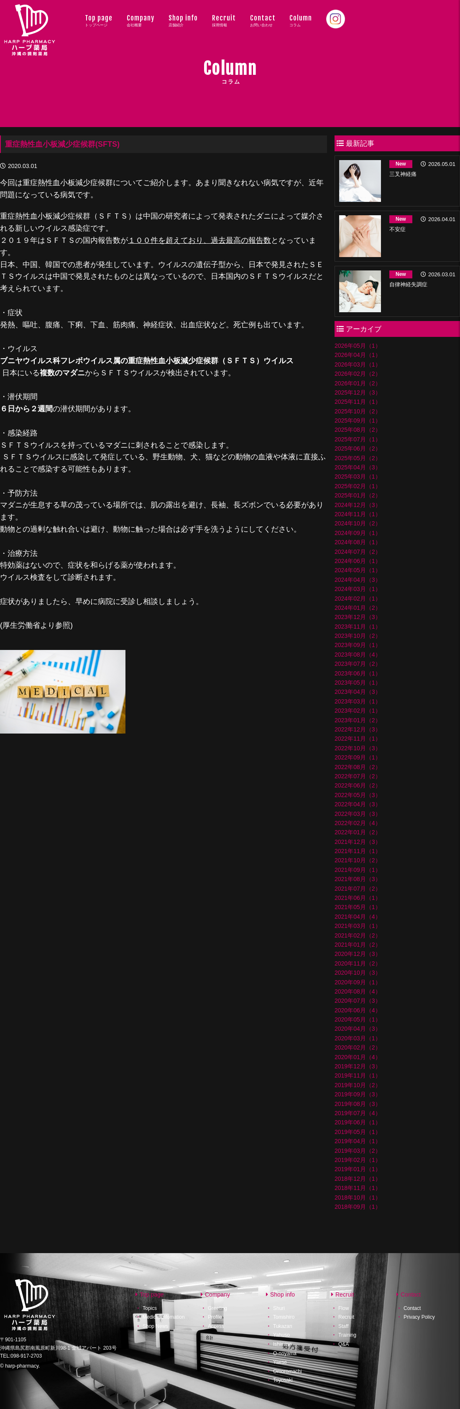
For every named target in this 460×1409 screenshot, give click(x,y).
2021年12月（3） (358, 841)
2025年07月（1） (358, 439)
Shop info (183, 20)
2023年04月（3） (358, 691)
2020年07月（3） (358, 1000)
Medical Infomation (164, 1317)
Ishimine (282, 1344)
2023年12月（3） (358, 617)
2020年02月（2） (358, 1047)
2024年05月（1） (358, 570)
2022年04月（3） (358, 804)
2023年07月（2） (358, 663)
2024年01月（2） (358, 607)
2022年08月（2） (358, 767)
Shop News (155, 1326)
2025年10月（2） (358, 411)
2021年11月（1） (358, 851)
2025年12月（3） (358, 392)
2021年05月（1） (358, 907)
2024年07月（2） (358, 551)
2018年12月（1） (358, 1178)
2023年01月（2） (358, 720)
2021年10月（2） (358, 860)
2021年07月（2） (358, 888)
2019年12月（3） (358, 1066)
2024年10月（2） (358, 523)
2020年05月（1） (358, 1019)
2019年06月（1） (358, 1122)
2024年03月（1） (358, 589)
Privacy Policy (419, 1317)
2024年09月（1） (358, 533)
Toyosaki (283, 1380)
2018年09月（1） (358, 1206)
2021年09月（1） (358, 869)
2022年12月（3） (358, 729)
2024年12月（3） (358, 505)
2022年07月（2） (358, 776)
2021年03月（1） (358, 925)
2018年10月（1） (358, 1197)
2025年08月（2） (358, 429)
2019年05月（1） (358, 1132)
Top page (98, 20)
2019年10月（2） (358, 1085)
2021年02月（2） (358, 935)
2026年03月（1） (358, 364)
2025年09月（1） (358, 420)
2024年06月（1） (358, 561)
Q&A (343, 1344)
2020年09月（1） (358, 982)
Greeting (217, 1308)
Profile (215, 1317)
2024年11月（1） (358, 514)
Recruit (224, 20)
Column (300, 20)
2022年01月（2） (358, 832)
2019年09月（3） (358, 1094)
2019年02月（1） (358, 1160)
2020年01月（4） (358, 1057)
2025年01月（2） (358, 495)
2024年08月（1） (358, 542)
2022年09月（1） (358, 757)
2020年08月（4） (358, 991)
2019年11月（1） (358, 1075)
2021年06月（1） (358, 897)
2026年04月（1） (358, 355)
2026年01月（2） (358, 383)
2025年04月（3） (358, 467)
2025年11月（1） (358, 401)
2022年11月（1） (358, 738)
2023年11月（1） (358, 626)
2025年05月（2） (358, 458)
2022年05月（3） (358, 795)
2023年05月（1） (358, 682)
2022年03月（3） (358, 813)
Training (347, 1335)
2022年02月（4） (358, 823)
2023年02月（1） (358, 710)
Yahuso (281, 1335)
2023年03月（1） (358, 701)
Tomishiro (283, 1317)
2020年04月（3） (358, 1028)
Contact (263, 20)
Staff (343, 1326)
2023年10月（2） (358, 635)
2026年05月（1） (358, 345)
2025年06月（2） (358, 448)
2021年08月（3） (358, 879)
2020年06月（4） (358, 1010)
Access (216, 1326)
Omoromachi (287, 1371)
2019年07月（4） (358, 1113)
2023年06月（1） (358, 673)
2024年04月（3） (358, 579)
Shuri (279, 1308)
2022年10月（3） (358, 748)
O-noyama (284, 1353)
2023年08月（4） (358, 654)
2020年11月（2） (358, 963)
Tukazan (282, 1326)
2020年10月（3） (358, 972)
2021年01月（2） (358, 944)
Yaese (280, 1362)
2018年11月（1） (358, 1188)
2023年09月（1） (358, 645)
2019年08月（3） (358, 1104)
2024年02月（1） (358, 598)
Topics (150, 1308)
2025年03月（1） (358, 476)
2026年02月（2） (358, 373)
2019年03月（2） (358, 1150)
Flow (343, 1308)
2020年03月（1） (358, 1038)
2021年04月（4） (358, 916)
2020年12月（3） (358, 953)
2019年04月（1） (358, 1141)
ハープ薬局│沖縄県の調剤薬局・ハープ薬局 (30, 38)
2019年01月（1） (358, 1169)
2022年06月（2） (358, 785)
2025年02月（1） (358, 486)
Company (140, 20)
